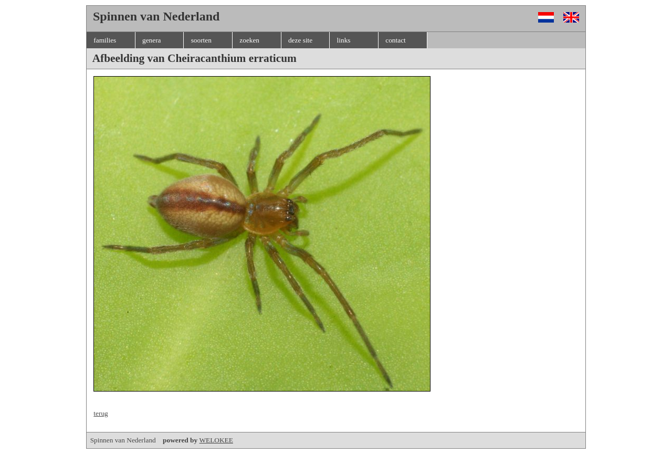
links (344, 40)
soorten (201, 40)
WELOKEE (216, 440)
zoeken (249, 40)
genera (151, 40)
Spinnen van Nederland (145, 440)
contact (395, 40)
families (104, 40)
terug (100, 413)
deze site (300, 40)
